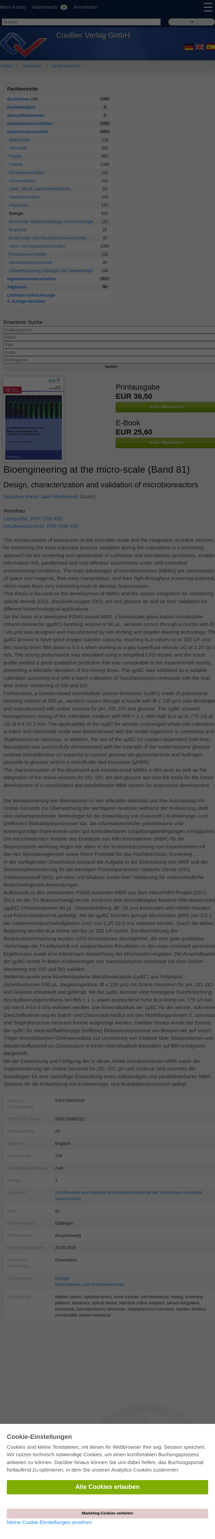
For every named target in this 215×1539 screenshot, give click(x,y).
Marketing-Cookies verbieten (107, 1513)
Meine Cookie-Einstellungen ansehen (49, 1522)
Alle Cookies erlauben (107, 1486)
